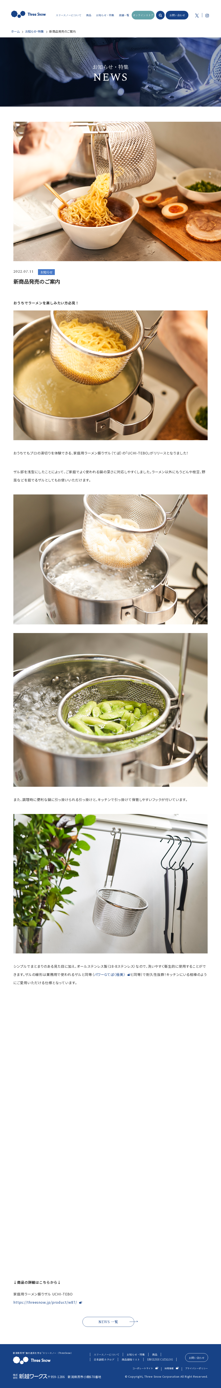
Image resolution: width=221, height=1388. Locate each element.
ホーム (15, 31)
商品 (154, 1354)
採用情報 (169, 1368)
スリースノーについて (106, 1354)
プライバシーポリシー (196, 1368)
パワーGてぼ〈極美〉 (109, 974)
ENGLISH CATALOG (160, 1359)
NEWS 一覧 (108, 1321)
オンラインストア (143, 15)
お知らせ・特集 (34, 31)
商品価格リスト (131, 1359)
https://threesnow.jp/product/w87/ (45, 1302)
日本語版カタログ (104, 1359)
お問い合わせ (177, 15)
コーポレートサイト (143, 1368)
